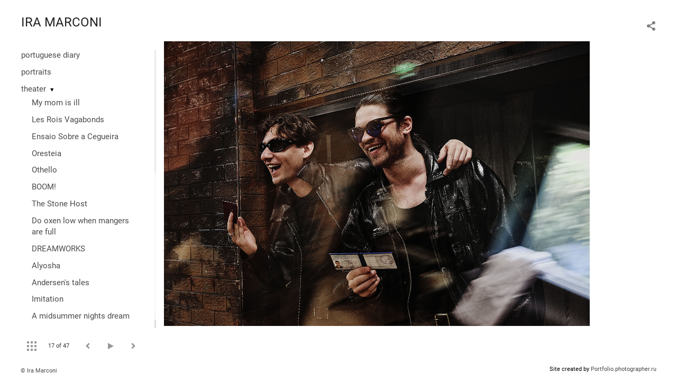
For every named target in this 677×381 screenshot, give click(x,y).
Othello (44, 170)
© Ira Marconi (39, 370)
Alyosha (46, 265)
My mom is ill (56, 102)
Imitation (47, 299)
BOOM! (44, 187)
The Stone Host (59, 203)
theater (33, 89)
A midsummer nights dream (81, 316)
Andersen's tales (60, 282)
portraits (36, 72)
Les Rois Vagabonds (68, 119)
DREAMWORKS (58, 248)
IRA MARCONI (61, 22)
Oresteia (46, 153)
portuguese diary (50, 55)
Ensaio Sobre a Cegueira (75, 136)
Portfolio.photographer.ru (623, 369)
